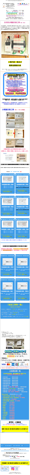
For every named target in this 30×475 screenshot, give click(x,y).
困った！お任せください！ (16, 448)
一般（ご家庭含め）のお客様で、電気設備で (12, 17)
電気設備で (12, 448)
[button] (15, 44)
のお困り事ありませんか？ (20, 17)
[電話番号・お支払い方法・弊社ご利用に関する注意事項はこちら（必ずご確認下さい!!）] (15, 429)
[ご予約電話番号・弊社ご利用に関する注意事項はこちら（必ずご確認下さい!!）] (15, 463)
